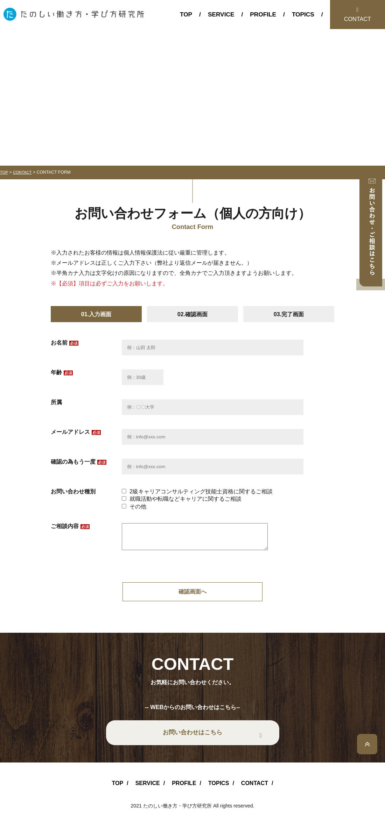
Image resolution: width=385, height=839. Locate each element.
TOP (186, 14)
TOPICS (303, 14)
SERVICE (221, 14)
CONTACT (357, 19)
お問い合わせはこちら (192, 738)
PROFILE (263, 14)
